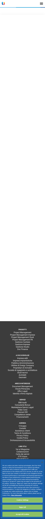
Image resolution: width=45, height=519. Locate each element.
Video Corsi (22, 410)
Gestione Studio (22, 347)
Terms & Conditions (22, 433)
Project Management (22, 332)
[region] (22, 489)
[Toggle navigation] (41, 3)
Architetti (22, 375)
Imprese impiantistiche (22, 361)
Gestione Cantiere (22, 342)
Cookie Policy (22, 438)
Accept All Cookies (22, 514)
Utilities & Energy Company (22, 365)
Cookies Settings (22, 500)
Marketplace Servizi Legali (22, 407)
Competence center (22, 414)
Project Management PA (22, 340)
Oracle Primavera (22, 389)
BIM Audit (22, 402)
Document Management (22, 386)
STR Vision (22, 456)
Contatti (22, 428)
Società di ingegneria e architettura (22, 370)
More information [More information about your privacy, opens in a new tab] (16, 495)
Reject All (22, 507)
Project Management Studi (22, 337)
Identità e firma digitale (22, 393)
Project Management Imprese (22, 335)
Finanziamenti (22, 417)
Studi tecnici (22, 372)
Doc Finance (22, 349)
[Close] (42, 462)
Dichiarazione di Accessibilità (22, 440)
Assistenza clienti (22, 431)
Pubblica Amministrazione (22, 363)
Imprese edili (22, 358)
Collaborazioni (22, 452)
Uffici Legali (22, 391)
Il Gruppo (22, 426)
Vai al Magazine (22, 449)
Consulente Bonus (22, 405)
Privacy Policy (22, 435)
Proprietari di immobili (22, 368)
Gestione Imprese (22, 344)
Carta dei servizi (22, 454)
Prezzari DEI (22, 412)
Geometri (22, 377)
